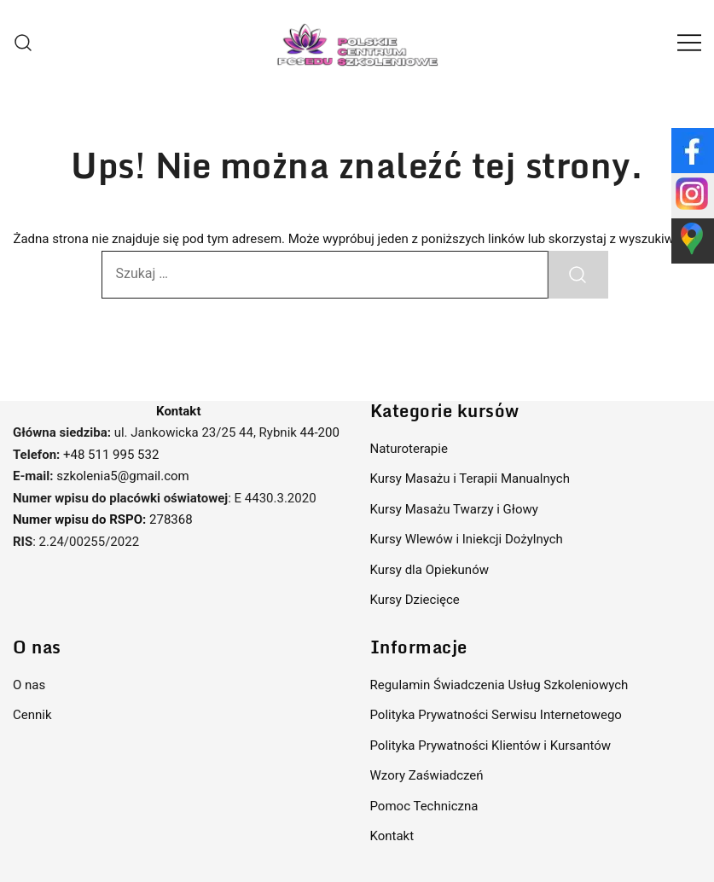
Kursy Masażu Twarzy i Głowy (454, 509)
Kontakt (392, 836)
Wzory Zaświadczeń (427, 775)
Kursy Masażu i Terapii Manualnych (470, 478)
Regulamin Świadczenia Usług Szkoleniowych (499, 685)
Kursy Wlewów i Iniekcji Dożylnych (466, 539)
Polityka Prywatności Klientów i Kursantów (491, 745)
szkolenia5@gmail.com (122, 476)
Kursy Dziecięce (415, 599)
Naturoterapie (409, 448)
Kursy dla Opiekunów (429, 569)
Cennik (32, 714)
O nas (29, 685)
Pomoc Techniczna (424, 806)
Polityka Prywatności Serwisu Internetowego (496, 714)
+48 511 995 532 (111, 454)
